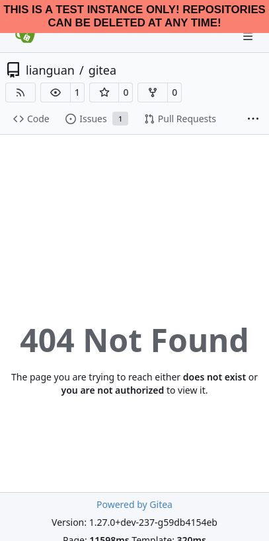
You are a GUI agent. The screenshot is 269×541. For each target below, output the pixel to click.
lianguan (50, 70)
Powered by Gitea (134, 504)
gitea (102, 70)
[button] (55, 92)
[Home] (25, 36)
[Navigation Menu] (249, 36)
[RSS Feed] (20, 92)
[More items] (253, 119)
